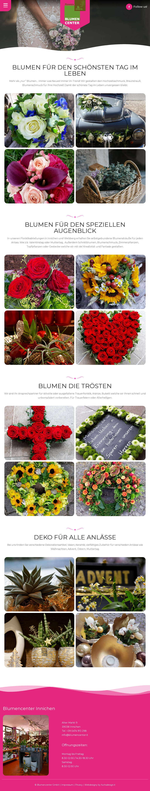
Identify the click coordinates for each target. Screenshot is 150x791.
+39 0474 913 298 (77, 730)
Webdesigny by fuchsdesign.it (100, 785)
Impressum (67, 785)
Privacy (79, 785)
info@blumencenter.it (75, 735)
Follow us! (140, 6)
